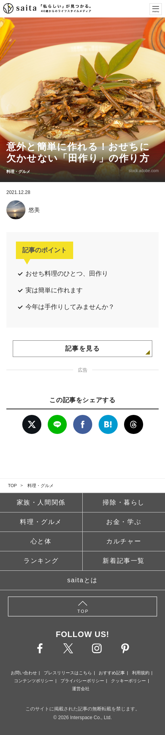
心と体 (41, 541)
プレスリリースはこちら (68, 672)
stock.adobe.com (143, 171)
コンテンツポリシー (33, 680)
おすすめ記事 (112, 672)
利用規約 (140, 672)
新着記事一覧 (124, 560)
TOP (12, 485)
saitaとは (82, 580)
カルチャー (123, 541)
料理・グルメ (40, 485)
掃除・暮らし (124, 502)
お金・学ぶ (123, 521)
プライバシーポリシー (82, 680)
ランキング (40, 560)
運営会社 (80, 688)
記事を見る (82, 348)
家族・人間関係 (41, 502)
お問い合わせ (24, 672)
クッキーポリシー (128, 680)
